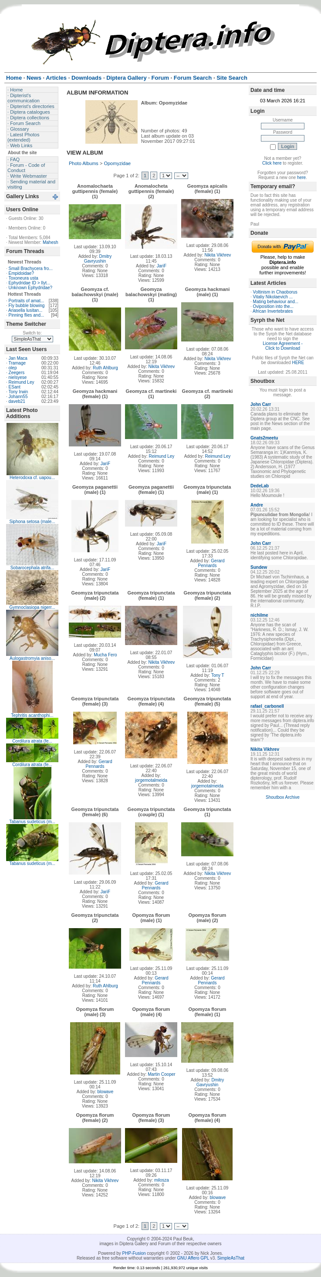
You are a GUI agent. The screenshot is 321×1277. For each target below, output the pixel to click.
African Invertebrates (273, 311)
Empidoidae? (21, 273)
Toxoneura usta (23, 278)
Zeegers (17, 372)
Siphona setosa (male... (32, 521)
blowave (106, 1091)
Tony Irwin (18, 391)
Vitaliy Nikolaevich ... (273, 296)
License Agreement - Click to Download (283, 346)
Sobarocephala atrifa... (32, 567)
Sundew (258, 567)
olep (13, 367)
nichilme (259, 615)
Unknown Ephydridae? (31, 287)
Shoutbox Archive (283, 797)
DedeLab (259, 485)
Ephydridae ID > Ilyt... (30, 282)
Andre (256, 505)
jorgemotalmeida (151, 780)
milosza (161, 1180)
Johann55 (18, 396)
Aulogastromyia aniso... (32, 658)
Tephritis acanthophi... (32, 715)
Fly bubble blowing (27, 305)
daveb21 (17, 401)
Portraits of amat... (26, 300)
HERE (298, 362)
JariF (161, 266)
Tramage (17, 363)
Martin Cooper (161, 1074)
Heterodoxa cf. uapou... (32, 477)
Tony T (217, 675)
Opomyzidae (117, 163)
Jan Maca (18, 358)
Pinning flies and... (26, 315)
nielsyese (18, 377)
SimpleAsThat (230, 1258)
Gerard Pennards (211, 563)
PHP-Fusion (134, 1253)
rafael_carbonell (267, 706)
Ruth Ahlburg (105, 367)
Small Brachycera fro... (31, 268)
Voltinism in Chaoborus (275, 292)
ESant (14, 387)
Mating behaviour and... (276, 301)
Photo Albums (83, 163)
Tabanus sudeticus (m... (32, 821)
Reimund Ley (21, 382)
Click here (271, 163)
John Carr (260, 404)
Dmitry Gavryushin (98, 259)
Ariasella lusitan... (25, 310)
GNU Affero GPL (193, 1258)
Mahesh (50, 242)
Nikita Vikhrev (217, 255)
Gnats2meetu (264, 438)
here (301, 177)
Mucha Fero (105, 654)
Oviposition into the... (273, 306)
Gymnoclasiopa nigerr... (32, 607)
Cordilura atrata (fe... (32, 741)
